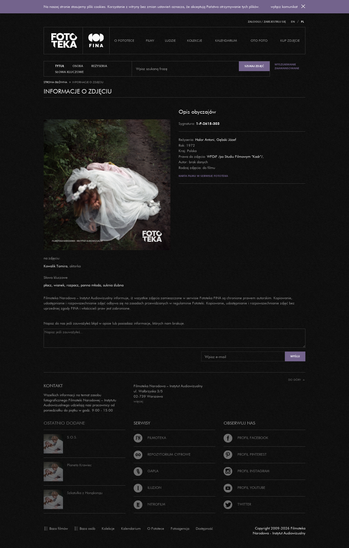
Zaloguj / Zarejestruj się (267, 21)
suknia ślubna (113, 285)
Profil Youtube (244, 487)
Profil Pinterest (245, 454)
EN (293, 21)
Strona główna (55, 82)
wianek (59, 285)
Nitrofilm (149, 504)
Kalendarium (226, 40)
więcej (138, 401)
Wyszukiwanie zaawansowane (287, 66)
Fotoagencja (180, 528)
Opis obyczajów (197, 111)
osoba (78, 66)
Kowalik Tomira (55, 266)
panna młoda (91, 285)
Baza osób (84, 528)
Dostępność (204, 528)
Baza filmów (56, 528)
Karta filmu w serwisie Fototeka (203, 176)
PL (302, 21)
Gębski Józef (226, 139)
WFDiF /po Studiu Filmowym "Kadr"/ (235, 156)
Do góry (296, 380)
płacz (48, 285)
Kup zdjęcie (290, 40)
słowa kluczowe (69, 72)
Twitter (237, 504)
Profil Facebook (246, 437)
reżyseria (99, 66)
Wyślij (295, 356)
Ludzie (170, 40)
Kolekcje (194, 40)
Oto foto (259, 40)
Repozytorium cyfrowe (162, 454)
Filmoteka (150, 437)
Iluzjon (147, 487)
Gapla (146, 471)
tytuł (59, 66)
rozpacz (73, 285)
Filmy (150, 40)
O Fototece (124, 40)
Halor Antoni (204, 139)
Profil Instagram (246, 471)
